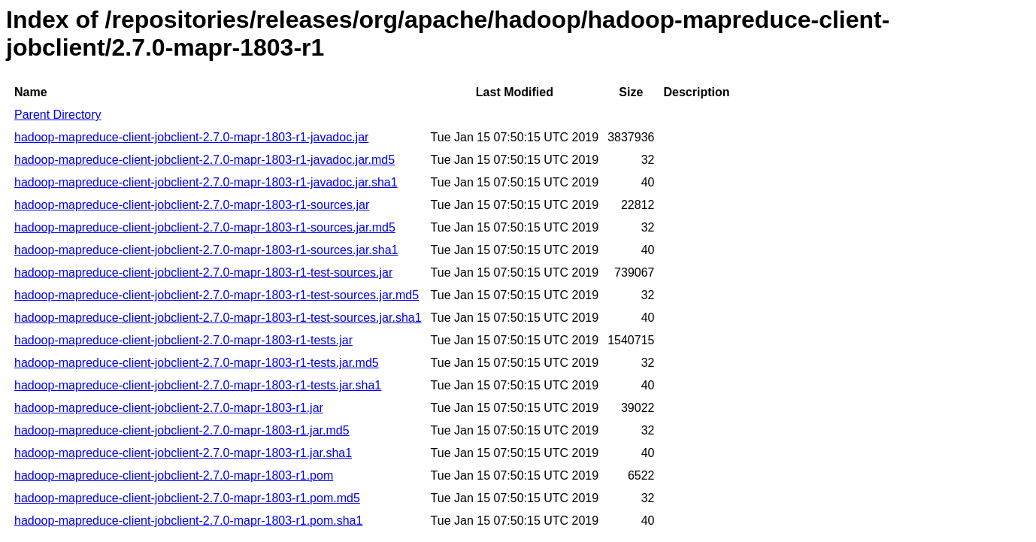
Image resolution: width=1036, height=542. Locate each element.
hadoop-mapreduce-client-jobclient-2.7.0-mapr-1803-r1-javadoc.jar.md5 (204, 159)
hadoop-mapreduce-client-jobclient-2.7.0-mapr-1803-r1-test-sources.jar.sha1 (218, 317)
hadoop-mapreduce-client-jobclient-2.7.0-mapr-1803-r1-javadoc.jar (191, 137)
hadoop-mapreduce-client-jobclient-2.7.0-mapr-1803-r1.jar (168, 407)
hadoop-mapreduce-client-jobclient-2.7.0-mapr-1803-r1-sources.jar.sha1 (206, 250)
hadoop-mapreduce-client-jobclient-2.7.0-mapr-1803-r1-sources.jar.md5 (204, 227)
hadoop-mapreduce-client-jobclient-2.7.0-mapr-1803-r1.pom (173, 475)
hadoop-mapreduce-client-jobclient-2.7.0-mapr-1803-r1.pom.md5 (187, 498)
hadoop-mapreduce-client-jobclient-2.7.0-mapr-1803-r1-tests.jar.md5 (196, 362)
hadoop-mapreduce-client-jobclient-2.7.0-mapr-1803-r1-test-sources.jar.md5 (216, 295)
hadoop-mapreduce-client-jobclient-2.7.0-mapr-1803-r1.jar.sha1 (183, 453)
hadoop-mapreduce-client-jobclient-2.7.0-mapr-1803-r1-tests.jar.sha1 (197, 385)
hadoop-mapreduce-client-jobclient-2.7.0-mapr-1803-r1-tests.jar (183, 340)
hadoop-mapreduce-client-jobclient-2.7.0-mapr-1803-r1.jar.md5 (182, 430)
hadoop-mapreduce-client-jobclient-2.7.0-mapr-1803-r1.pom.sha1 (188, 520)
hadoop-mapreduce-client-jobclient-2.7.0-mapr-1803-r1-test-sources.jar (203, 272)
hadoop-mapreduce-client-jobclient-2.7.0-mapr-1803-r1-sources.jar (191, 204)
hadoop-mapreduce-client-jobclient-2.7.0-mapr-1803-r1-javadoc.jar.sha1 (206, 182)
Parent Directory (57, 114)
